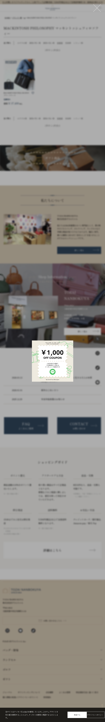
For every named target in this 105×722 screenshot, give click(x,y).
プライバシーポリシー (95, 715)
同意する (77, 715)
